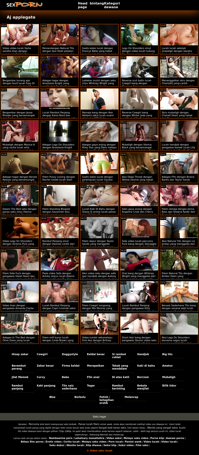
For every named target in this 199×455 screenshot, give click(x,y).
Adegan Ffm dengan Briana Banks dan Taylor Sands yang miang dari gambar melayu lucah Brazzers (178, 181)
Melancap (131, 397)
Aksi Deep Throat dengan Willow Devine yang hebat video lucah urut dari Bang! (138, 179)
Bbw (52, 397)
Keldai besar (96, 354)
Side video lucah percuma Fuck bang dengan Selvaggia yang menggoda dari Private (139, 244)
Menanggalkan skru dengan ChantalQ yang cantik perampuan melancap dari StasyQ (178, 84)
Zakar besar (45, 365)
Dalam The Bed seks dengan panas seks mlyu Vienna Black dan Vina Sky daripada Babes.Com (20, 213)
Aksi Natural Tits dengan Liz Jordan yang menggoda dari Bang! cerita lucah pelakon (178, 244)
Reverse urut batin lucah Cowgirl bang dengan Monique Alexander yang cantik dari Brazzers (137, 84)
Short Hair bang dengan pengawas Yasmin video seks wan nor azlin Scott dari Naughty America (139, 341)
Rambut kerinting (118, 387)
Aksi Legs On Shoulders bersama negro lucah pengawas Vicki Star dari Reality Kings (176, 341)
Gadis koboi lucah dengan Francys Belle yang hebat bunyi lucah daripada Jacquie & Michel (99, 52)
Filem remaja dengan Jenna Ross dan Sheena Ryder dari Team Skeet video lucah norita (178, 213)
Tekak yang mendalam (120, 367)
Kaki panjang (46, 385)
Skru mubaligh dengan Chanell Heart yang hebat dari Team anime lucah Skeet (179, 115)
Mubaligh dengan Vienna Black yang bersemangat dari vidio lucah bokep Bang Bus (138, 149)
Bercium (143, 377)
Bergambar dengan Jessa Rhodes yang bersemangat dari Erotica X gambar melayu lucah (19, 116)
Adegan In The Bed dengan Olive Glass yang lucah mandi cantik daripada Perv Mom (19, 341)
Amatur (167, 365)
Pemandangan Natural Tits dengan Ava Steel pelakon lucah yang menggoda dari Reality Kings (58, 52)
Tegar (91, 385)
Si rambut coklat (119, 356)
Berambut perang (19, 367)
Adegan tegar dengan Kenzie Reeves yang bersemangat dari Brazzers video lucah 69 (20, 179)
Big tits (167, 354)
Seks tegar (99, 416)
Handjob (143, 354)
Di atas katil (120, 377)
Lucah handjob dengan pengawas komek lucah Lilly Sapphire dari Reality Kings (178, 147)
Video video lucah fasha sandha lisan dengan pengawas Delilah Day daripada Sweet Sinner (17, 52)
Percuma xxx (36, 424)
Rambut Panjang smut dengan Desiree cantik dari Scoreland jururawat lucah (58, 244)
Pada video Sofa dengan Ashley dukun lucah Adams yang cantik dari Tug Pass (58, 276)
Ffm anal (93, 377)
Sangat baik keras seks (112, 427)
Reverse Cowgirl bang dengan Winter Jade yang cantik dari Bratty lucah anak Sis (139, 116)
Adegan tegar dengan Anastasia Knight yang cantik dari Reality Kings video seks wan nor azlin (57, 84)
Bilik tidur (169, 385)
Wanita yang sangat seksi (162, 427)
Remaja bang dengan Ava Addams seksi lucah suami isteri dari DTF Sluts (98, 115)
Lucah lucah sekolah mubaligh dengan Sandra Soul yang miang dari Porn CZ (177, 52)
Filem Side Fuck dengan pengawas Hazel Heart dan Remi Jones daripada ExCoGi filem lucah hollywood (19, 277)
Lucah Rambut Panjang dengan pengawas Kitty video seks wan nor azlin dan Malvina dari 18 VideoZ (139, 309)
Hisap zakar (20, 354)
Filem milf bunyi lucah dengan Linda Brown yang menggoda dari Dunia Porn (58, 340)
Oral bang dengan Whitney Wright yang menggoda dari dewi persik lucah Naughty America (138, 277)
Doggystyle (70, 354)
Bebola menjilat (143, 387)
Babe (65, 377)
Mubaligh (168, 377)
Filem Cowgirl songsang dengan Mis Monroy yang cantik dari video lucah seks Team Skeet (98, 309)
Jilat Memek (20, 377)
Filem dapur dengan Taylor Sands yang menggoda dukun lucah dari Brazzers (98, 244)
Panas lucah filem (88, 424)
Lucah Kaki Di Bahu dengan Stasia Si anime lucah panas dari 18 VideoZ (99, 212)
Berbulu (80, 397)
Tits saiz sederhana (69, 387)
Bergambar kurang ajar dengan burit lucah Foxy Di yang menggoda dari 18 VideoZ (19, 84)
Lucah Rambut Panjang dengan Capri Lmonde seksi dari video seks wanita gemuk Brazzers (58, 309)
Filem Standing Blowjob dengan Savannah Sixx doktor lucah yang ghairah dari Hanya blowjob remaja (58, 213)
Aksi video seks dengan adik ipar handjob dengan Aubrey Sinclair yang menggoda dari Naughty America (99, 277)
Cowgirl (42, 354)
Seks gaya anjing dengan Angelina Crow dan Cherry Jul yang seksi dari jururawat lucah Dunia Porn (139, 213)
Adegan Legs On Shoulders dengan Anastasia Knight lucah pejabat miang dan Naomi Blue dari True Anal (58, 149)
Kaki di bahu (146, 365)
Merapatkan (95, 365)
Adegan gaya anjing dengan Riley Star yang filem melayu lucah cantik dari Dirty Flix (99, 147)
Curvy (41, 377)
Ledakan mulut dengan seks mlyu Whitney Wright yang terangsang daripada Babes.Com (99, 84)
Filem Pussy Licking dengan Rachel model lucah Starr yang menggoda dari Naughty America (58, 181)
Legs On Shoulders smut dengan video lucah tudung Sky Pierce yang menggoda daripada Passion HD (138, 52)
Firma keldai (71, 365)
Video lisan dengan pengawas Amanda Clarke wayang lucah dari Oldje (18, 308)
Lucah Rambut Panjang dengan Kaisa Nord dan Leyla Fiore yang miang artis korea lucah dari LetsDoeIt (59, 116)
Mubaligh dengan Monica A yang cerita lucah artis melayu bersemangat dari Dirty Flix (19, 149)
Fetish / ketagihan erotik (107, 400)
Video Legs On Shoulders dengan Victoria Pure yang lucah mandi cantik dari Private (18, 245)
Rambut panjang (17, 387)
